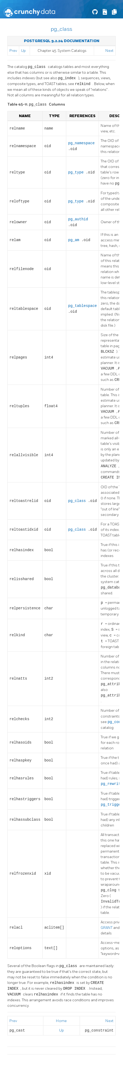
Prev (13, 50)
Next (109, 50)
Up (23, 50)
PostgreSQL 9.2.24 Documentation (61, 41)
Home (61, 1021)
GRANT (107, 927)
